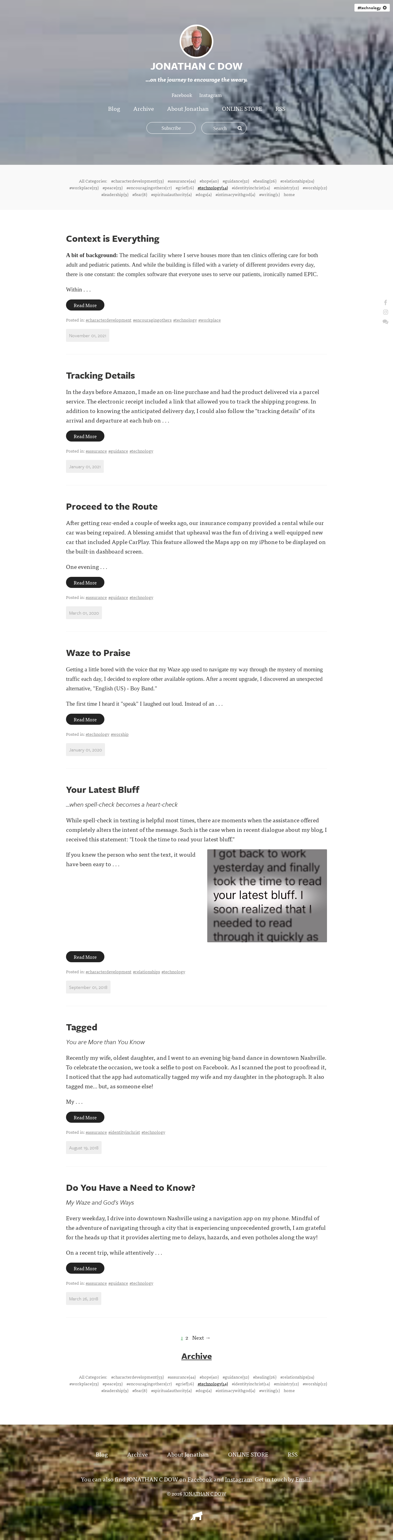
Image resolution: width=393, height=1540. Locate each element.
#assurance (96, 450)
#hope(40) (209, 180)
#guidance (118, 450)
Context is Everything (112, 238)
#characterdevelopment (108, 319)
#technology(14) (213, 187)
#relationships (146, 971)
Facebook (182, 95)
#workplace (209, 319)
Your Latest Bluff (102, 789)
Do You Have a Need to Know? (130, 1187)
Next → (201, 1337)
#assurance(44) (182, 180)
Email (303, 1478)
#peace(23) (113, 187)
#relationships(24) (297, 180)
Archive (143, 108)
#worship (120, 734)
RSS (280, 108)
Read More (85, 305)
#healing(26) (264, 180)
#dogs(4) (204, 194)
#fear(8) (139, 194)
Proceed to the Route (112, 506)
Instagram (210, 95)
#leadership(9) (114, 194)
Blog (114, 108)
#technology (372, 8)
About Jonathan (188, 108)
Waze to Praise (98, 652)
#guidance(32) (236, 180)
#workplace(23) (84, 187)
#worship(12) (315, 187)
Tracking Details (100, 375)
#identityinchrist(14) (251, 187)
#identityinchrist (124, 1132)
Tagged (81, 1026)
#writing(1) (269, 194)
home (289, 194)
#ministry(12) (286, 187)
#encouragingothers (152, 319)
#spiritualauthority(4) (171, 194)
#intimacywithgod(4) (235, 194)
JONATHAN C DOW (204, 1493)
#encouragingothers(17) (149, 187)
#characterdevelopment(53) (137, 180)
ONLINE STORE (242, 108)
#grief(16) (185, 187)
